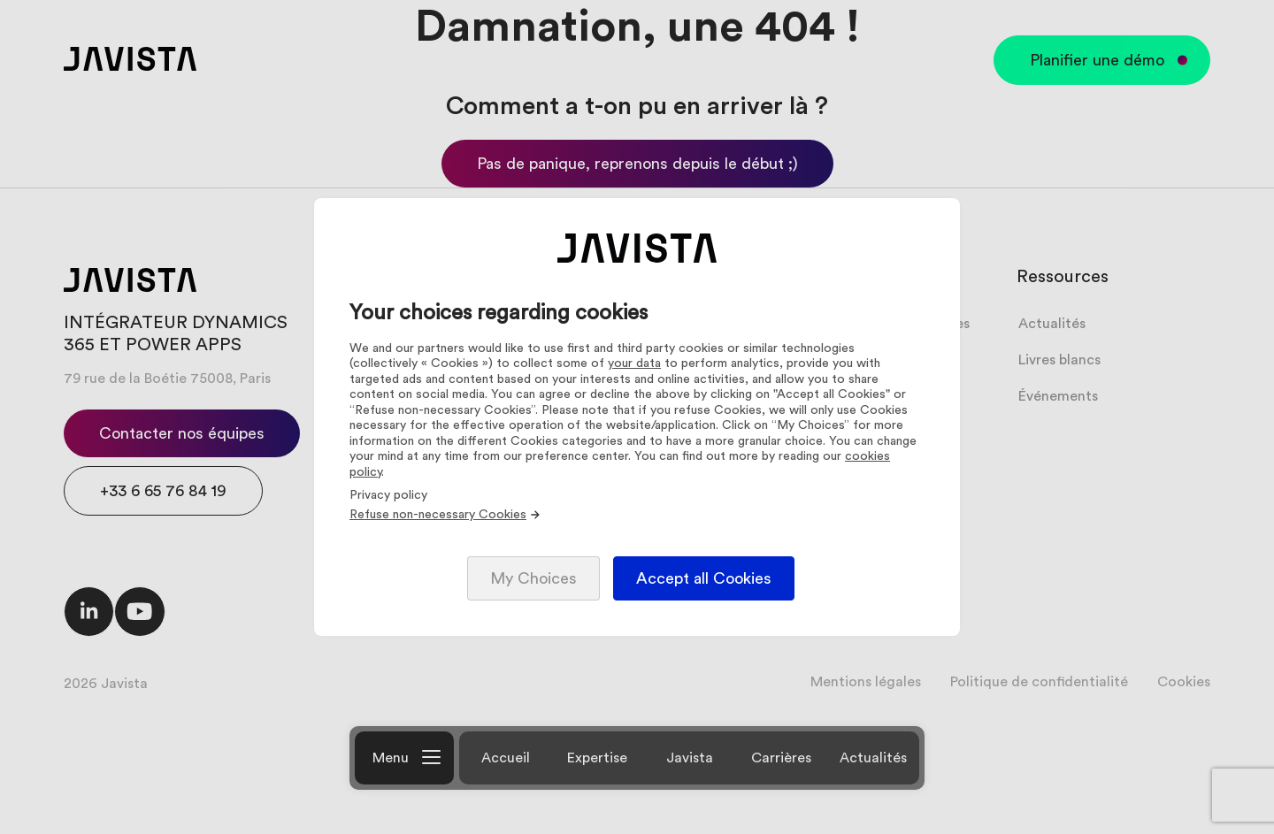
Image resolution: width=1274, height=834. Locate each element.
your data (634, 363)
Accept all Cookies (703, 578)
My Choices (533, 578)
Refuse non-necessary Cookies (445, 515)
